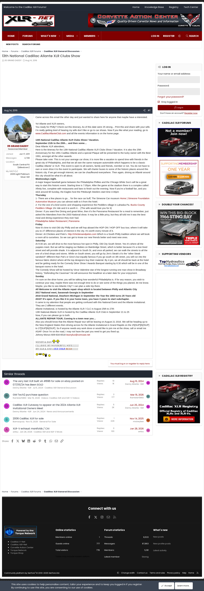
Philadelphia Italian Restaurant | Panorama (57, 221)
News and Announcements (60, 411)
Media (70, 36)
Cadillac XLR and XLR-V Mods (48, 431)
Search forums (31, 44)
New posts (12, 44)
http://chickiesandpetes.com (82, 234)
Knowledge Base (154, 7)
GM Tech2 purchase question (30, 394)
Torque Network (18, 550)
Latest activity (160, 546)
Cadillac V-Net (17, 541)
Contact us (142, 573)
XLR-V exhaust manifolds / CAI (31, 428)
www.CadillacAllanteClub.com (50, 133)
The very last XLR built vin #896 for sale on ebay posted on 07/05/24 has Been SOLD (48, 382)
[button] (59, 36)
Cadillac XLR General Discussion (60, 387)
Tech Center (191, 7)
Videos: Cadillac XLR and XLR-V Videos (60, 397)
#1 (149, 110)
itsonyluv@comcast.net (78, 334)
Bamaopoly (19, 421)
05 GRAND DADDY (12, 60)
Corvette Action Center (21, 547)
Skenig (145, 556)
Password (163, 85)
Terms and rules (157, 573)
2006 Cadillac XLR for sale (28, 418)
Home (136, 7)
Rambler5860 (19, 397)
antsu (15, 431)
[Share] (144, 110)
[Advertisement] (77, 85)
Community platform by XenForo (32, 573)
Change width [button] (128, 573)
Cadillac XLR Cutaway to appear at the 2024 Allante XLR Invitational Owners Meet (46, 406)
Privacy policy (173, 573)
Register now (191, 114)
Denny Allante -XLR (22, 387)
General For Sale (47, 421)
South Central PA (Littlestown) (21, 166)
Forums (28, 36)
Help (184, 573)
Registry (173, 7)
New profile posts (162, 540)
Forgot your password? (171, 96)
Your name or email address (174, 73)
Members (89, 36)
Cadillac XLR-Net (18, 544)
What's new (48, 36)
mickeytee (138, 421)
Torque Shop (16, 553)
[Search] (192, 36)
